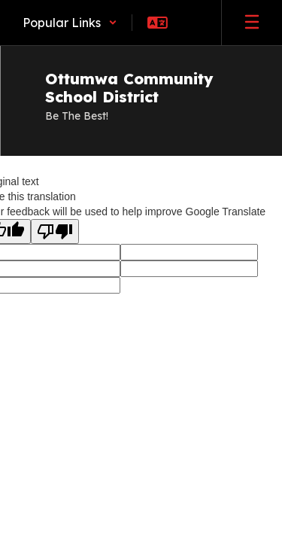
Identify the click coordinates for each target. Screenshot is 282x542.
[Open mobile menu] (252, 22)
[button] (70, 22)
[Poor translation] (55, 231)
